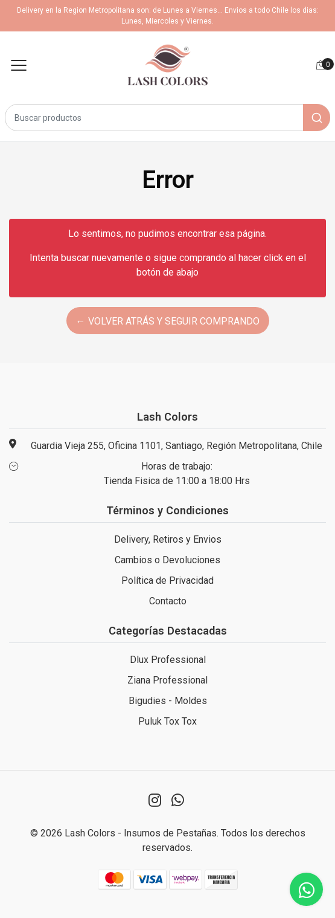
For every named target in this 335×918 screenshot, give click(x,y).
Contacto (168, 601)
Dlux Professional (168, 659)
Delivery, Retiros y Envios (168, 539)
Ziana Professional (167, 680)
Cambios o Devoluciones (167, 560)
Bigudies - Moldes (168, 700)
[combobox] (167, 117)
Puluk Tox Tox (167, 721)
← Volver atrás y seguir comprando (168, 321)
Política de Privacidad (167, 580)
